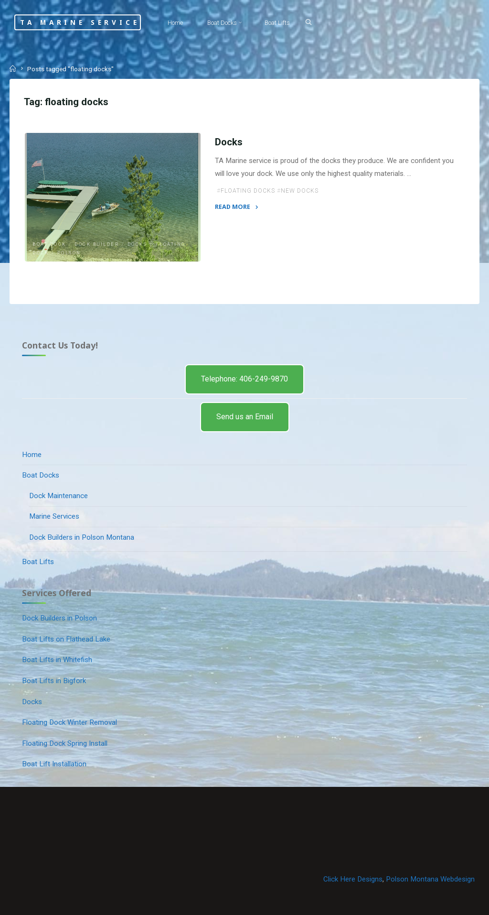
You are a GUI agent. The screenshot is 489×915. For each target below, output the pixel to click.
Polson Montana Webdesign (430, 879)
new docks (300, 190)
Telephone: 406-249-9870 (244, 378)
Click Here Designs (353, 879)
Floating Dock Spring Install (64, 743)
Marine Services (54, 516)
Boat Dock (49, 244)
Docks (138, 244)
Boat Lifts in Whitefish (57, 659)
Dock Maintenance (58, 495)
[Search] (308, 22)
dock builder (96, 244)
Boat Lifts (38, 561)
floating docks (248, 190)
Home (32, 454)
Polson (69, 253)
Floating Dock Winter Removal (69, 722)
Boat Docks (40, 475)
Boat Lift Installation (54, 764)
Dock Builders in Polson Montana (81, 537)
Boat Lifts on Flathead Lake (66, 639)
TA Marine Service (79, 22)
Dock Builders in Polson (59, 618)
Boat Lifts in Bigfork (54, 680)
